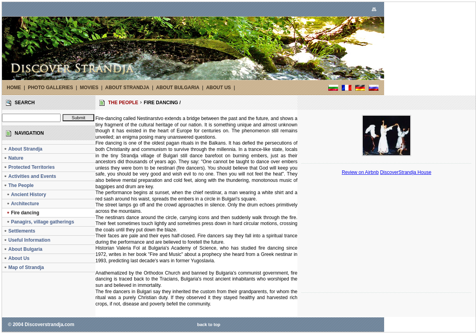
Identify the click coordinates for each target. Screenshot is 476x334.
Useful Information (27, 240)
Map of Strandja (24, 267)
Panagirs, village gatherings (39, 222)
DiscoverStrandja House (405, 172)
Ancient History (25, 194)
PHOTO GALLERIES (50, 87)
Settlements (19, 231)
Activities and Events (30, 176)
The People (19, 185)
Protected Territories (29, 167)
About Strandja (23, 149)
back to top (209, 324)
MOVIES (89, 87)
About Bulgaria (23, 249)
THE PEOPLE (123, 102)
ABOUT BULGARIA (177, 87)
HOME (14, 87)
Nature (13, 158)
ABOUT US (218, 87)
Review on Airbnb (360, 172)
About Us (16, 258)
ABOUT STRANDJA (127, 87)
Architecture (21, 203)
